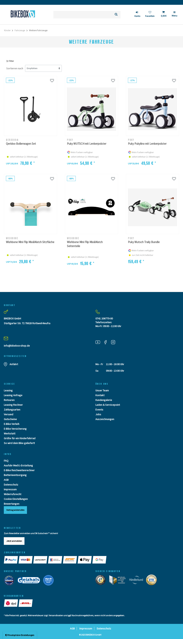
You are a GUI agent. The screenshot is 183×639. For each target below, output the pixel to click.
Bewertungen (11, 503)
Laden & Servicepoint (107, 404)
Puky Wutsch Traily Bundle (144, 242)
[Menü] (174, 15)
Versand (8, 414)
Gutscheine (10, 419)
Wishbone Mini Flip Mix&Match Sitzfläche (30, 242)
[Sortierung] (43, 68)
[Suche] (116, 14)
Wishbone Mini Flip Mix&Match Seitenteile (85, 244)
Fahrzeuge (20, 30)
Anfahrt (14, 364)
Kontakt (99, 395)
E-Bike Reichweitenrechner (19, 470)
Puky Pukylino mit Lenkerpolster (147, 143)
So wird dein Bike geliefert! (19, 443)
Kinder (7, 30)
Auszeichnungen (104, 419)
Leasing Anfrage (13, 395)
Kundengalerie (103, 400)
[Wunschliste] (150, 14)
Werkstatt (9, 433)
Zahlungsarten (12, 409)
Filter (10, 61)
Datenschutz (11, 484)
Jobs (98, 414)
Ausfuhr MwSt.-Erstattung (18, 465)
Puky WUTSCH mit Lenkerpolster (86, 143)
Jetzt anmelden (14, 540)
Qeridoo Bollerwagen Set (21, 143)
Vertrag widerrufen (15, 509)
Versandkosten (56, 615)
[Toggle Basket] (163, 14)
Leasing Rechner (13, 404)
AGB (6, 479)
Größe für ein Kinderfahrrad (19, 438)
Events (99, 409)
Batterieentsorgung (15, 475)
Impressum (10, 489)
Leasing (8, 390)
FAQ (6, 460)
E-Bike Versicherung (15, 428)
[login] (137, 14)
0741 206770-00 (104, 318)
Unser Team (102, 390)
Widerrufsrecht (12, 494)
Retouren (9, 400)
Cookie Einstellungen (16, 499)
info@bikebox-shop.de (17, 345)
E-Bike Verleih (11, 424)
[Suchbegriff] (82, 14)
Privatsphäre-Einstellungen (19, 635)
